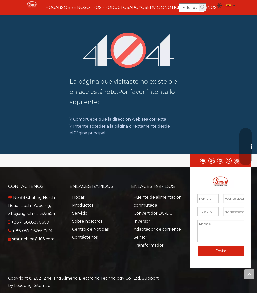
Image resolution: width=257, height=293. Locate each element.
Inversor (142, 221)
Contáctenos (85, 237)
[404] (128, 50)
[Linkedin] (220, 160)
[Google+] (211, 160)
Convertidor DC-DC (153, 213)
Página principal (89, 133)
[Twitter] (228, 160)
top (249, 274)
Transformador (149, 245)
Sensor (140, 237)
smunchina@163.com (33, 239)
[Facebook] (203, 160)
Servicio (79, 213)
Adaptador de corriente (157, 229)
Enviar (220, 251)
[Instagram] (237, 160)
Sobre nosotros (87, 221)
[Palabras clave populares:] (202, 7)
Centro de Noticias (90, 229)
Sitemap (42, 285)
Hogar (78, 197)
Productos (82, 205)
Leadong (23, 285)
